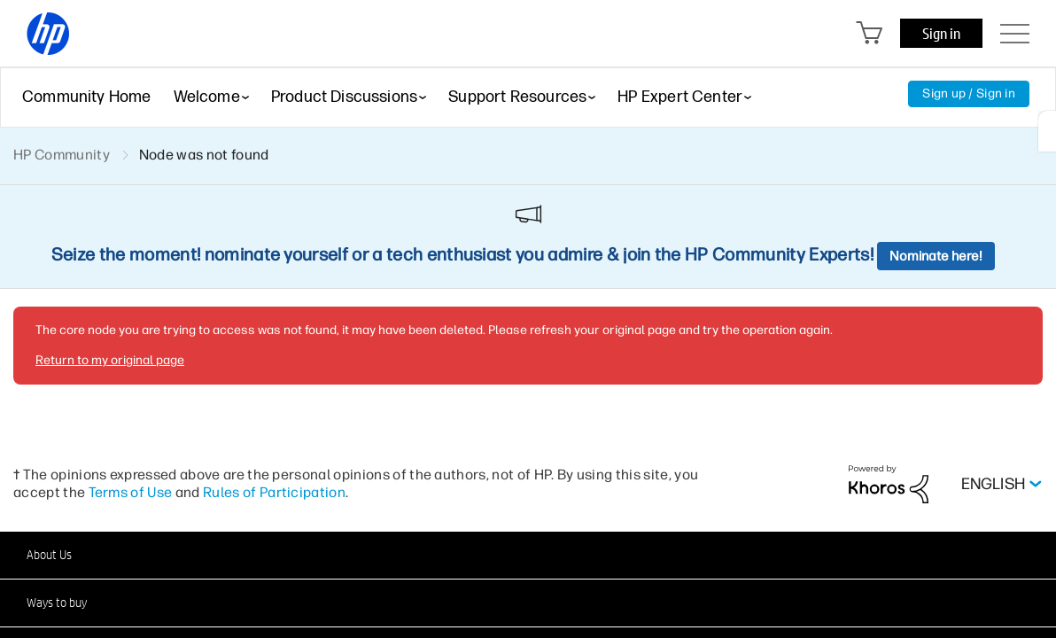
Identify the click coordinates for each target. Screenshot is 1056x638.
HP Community (61, 154)
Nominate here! (935, 256)
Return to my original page (109, 360)
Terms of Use (131, 492)
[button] (528, 555)
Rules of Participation (274, 492)
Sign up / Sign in (968, 93)
